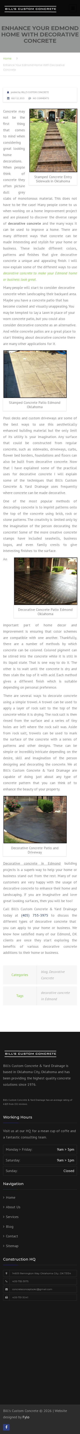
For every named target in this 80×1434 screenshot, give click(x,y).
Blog (9, 1226)
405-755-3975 (20, 1281)
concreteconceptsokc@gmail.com (32, 1289)
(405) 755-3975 (34, 915)
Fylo (25, 1417)
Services (12, 1216)
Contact (12, 1236)
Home (7, 58)
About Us (13, 1207)
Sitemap (12, 1245)
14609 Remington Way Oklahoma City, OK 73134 (41, 1273)
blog (44, 971)
